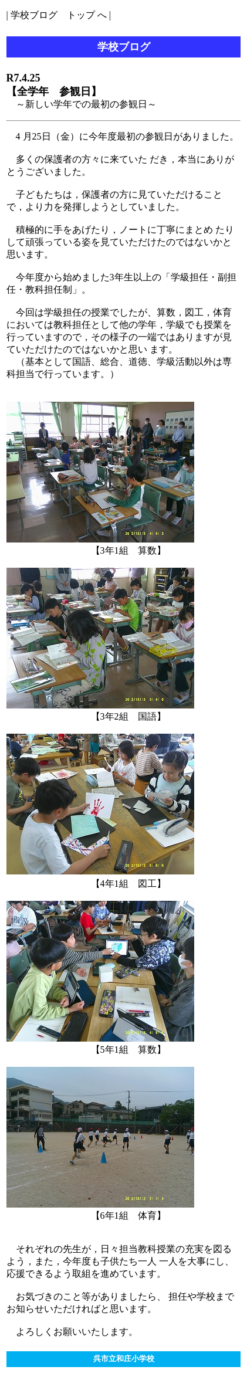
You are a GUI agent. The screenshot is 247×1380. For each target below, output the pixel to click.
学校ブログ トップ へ (59, 15)
